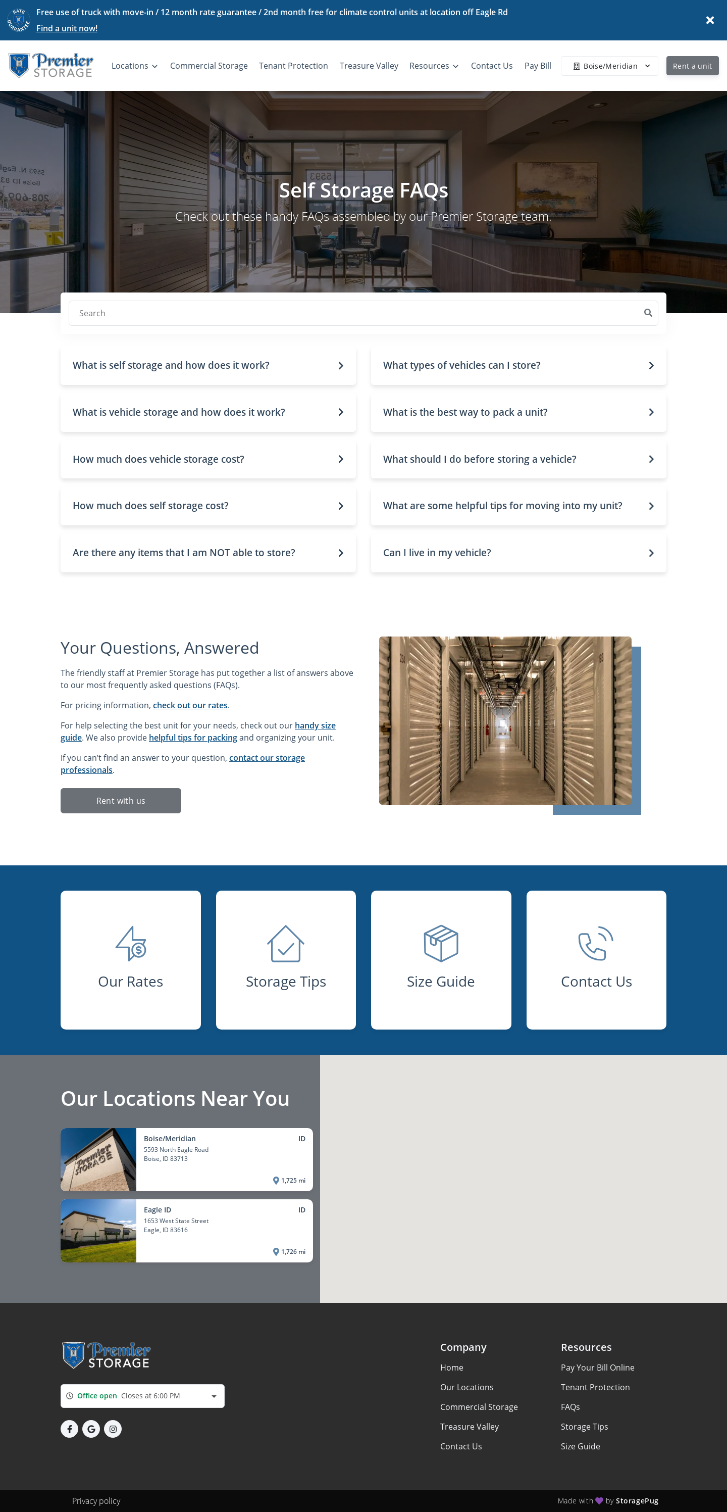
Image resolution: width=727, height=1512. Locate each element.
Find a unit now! (66, 28)
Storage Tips (584, 1426)
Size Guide (580, 1446)
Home (451, 1367)
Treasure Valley (469, 1426)
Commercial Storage (479, 1406)
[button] (208, 365)
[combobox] (143, 1396)
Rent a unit (692, 66)
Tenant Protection (595, 1387)
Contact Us (461, 1446)
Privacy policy (96, 1500)
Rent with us (121, 800)
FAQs (570, 1406)
